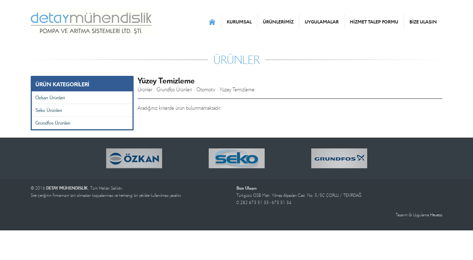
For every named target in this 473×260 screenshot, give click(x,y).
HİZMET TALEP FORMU (374, 21)
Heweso (436, 215)
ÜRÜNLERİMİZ (278, 21)
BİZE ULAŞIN (423, 21)
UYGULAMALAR (322, 21)
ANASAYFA (212, 21)
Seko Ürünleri (48, 110)
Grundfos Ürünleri (52, 122)
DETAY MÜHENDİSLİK (91, 21)
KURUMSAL (239, 21)
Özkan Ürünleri (50, 97)
